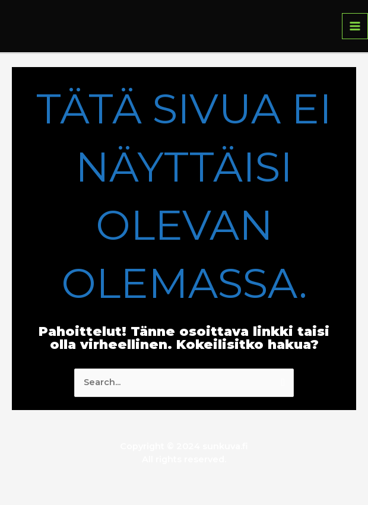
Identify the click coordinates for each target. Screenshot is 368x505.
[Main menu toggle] (355, 26)
